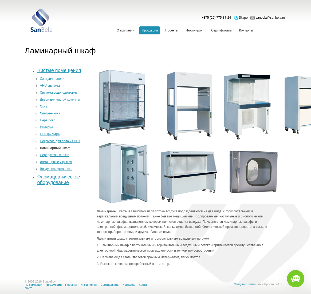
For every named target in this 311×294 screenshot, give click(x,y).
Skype (243, 17)
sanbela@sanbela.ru (270, 17)
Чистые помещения (59, 70)
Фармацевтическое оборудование (58, 179)
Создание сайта (244, 284)
